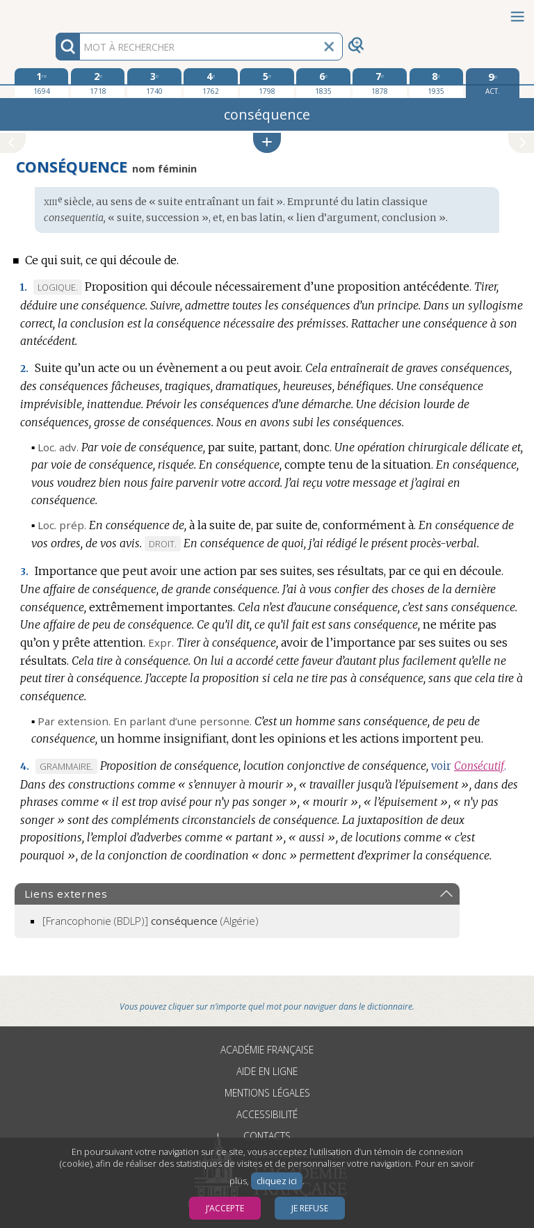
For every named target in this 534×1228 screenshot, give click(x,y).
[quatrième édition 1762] (210, 82)
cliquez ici (277, 1181)
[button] (267, 143)
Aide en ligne (267, 1071)
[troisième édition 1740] (154, 82)
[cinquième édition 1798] (266, 82)
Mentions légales (267, 1092)
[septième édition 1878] (379, 82)
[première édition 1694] (41, 82)
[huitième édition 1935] (436, 82)
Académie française (267, 1049)
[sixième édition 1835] (323, 82)
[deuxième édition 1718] (97, 82)
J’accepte (225, 1208)
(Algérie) (150, 921)
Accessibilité (267, 1114)
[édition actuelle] (492, 83)
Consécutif (479, 766)
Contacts (267, 1135)
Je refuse (309, 1208)
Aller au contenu (54, 12)
